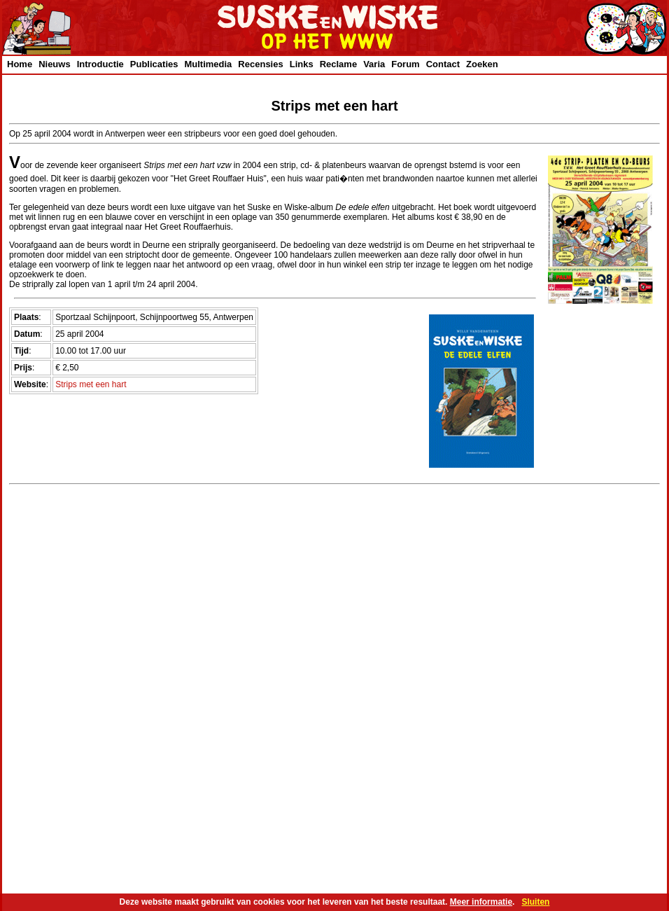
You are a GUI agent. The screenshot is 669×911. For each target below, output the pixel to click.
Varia (374, 64)
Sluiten (535, 902)
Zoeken (482, 64)
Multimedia (208, 64)
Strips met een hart (90, 384)
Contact (443, 64)
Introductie (100, 64)
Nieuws (54, 64)
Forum (405, 64)
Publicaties (154, 64)
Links (302, 64)
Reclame (338, 64)
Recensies (260, 64)
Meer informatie (481, 902)
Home (19, 64)
